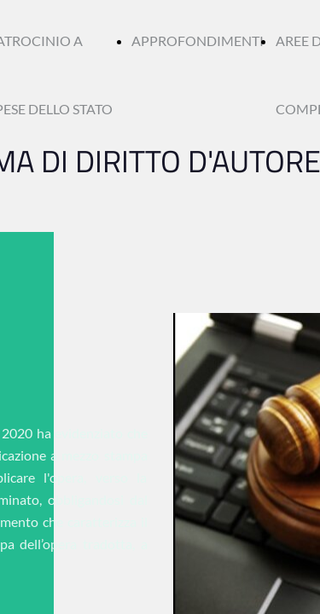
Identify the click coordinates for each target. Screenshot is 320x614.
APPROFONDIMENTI (197, 40)
